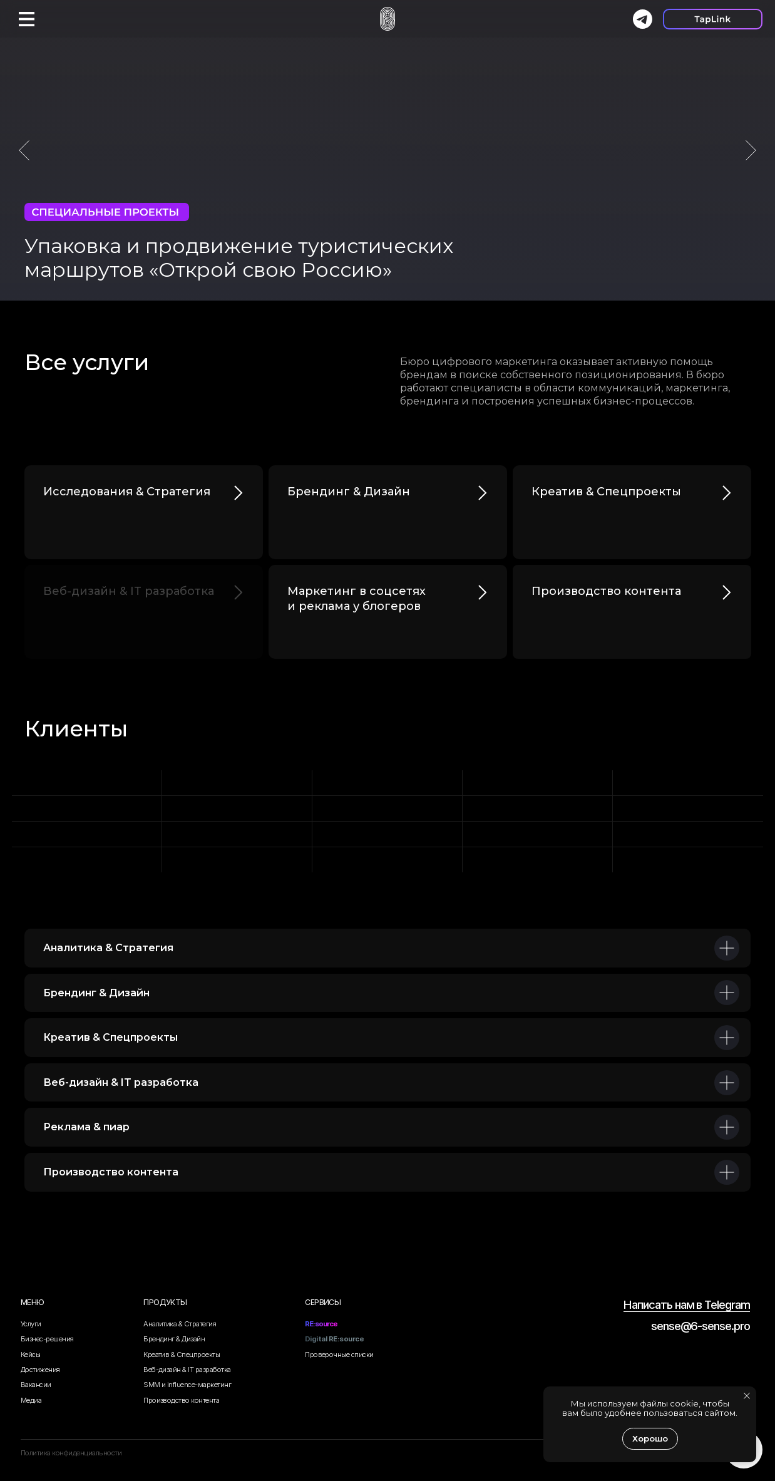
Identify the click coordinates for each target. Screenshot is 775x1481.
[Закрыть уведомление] (747, 1396)
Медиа (31, 1400)
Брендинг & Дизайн (174, 1338)
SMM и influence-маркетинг (187, 1384)
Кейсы (30, 1354)
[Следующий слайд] (751, 150)
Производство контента (181, 1400)
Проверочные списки (339, 1354)
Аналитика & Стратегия (179, 1323)
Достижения (40, 1369)
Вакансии (36, 1384)
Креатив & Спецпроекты (181, 1354)
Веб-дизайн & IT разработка (187, 1369)
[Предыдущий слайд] (24, 150)
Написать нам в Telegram (687, 1304)
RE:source (321, 1323)
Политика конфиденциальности (71, 1452)
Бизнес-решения (47, 1338)
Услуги (31, 1323)
